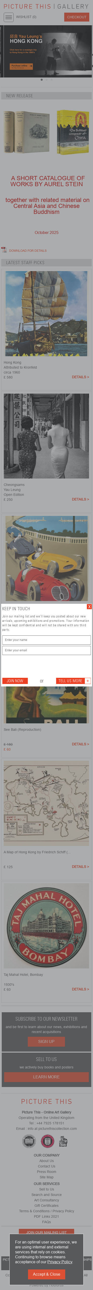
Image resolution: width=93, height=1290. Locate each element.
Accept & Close (46, 1274)
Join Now (15, 681)
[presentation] (40, 666)
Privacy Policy (59, 1262)
